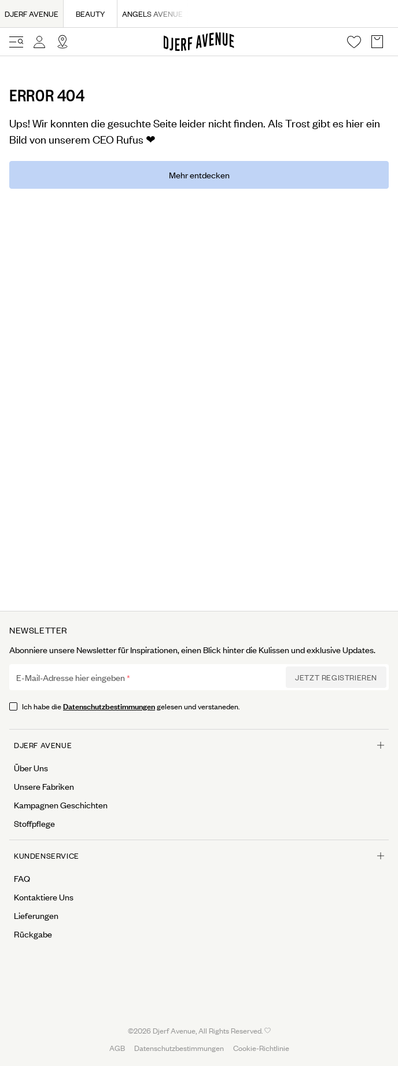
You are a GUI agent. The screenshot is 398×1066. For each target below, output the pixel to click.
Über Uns (31, 767)
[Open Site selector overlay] (62, 41)
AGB (117, 1047)
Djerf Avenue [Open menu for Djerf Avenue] (199, 744)
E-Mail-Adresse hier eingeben (70, 677)
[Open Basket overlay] (377, 42)
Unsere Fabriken (44, 786)
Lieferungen (36, 915)
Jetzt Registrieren (336, 677)
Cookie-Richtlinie (261, 1047)
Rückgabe (33, 934)
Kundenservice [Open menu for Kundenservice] (199, 855)
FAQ (22, 878)
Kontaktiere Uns (43, 897)
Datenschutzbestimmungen (109, 705)
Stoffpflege (34, 823)
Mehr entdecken (199, 174)
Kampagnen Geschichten (61, 804)
